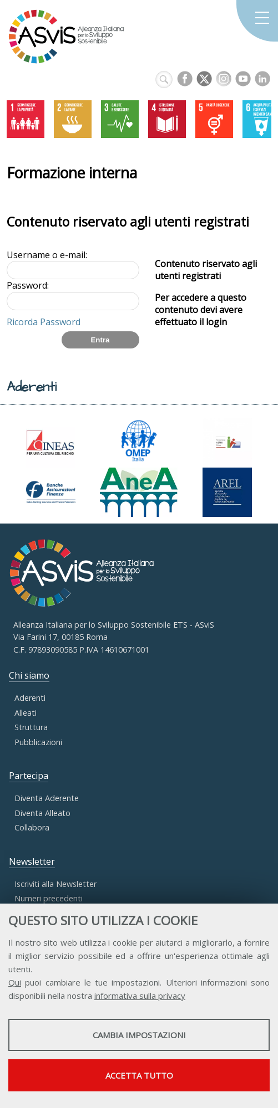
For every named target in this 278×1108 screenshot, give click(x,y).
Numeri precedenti (48, 898)
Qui (14, 982)
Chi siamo (29, 675)
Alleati (25, 712)
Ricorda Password (43, 322)
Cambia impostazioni (139, 1034)
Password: (28, 285)
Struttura (31, 727)
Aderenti (30, 698)
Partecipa (28, 776)
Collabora (31, 827)
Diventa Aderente (46, 798)
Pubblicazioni (38, 742)
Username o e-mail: (47, 255)
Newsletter (32, 861)
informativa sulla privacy (139, 995)
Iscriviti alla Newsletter (55, 884)
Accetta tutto (139, 1075)
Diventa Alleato (42, 813)
